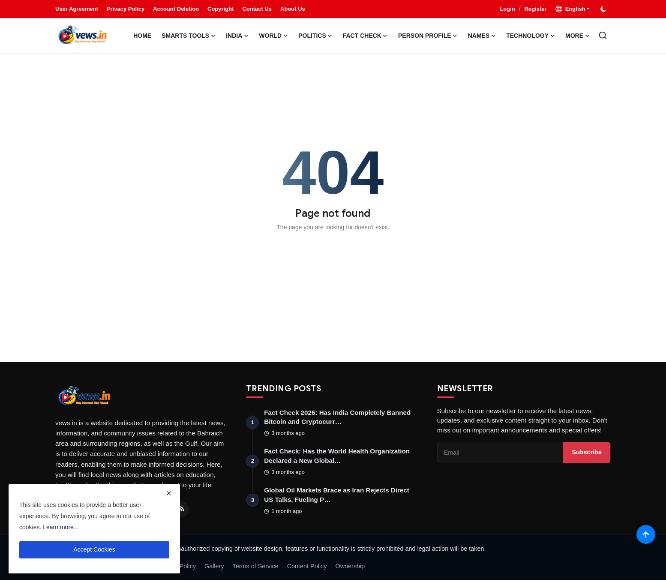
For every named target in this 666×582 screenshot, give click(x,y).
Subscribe (587, 453)
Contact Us (257, 9)
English (570, 9)
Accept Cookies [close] (94, 549)
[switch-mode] (604, 9)
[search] (603, 35)
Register (535, 9)
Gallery (214, 567)
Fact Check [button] (365, 36)
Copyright (220, 9)
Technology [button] (530, 36)
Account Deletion (176, 9)
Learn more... (60, 527)
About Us (292, 9)
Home (142, 35)
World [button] (273, 36)
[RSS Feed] (181, 509)
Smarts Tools (189, 36)
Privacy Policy (125, 9)
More (577, 36)
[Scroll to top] (645, 533)
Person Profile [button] (428, 36)
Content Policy (307, 567)
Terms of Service (256, 567)
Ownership (350, 567)
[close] (169, 493)
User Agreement (76, 9)
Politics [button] (315, 36)
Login (507, 9)
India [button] (237, 36)
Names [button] (482, 36)
